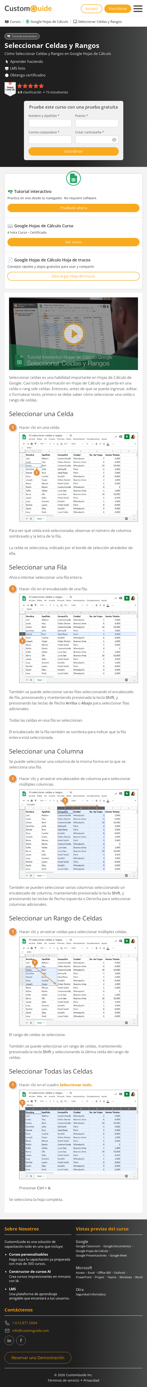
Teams (111, 1277)
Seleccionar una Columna (46, 751)
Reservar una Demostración (38, 1357)
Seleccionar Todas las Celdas (51, 1071)
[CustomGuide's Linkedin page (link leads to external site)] (9, 1340)
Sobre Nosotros (22, 1229)
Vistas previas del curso (102, 1229)
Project (99, 1277)
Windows (125, 1277)
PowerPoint (84, 1277)
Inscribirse (118, 8)
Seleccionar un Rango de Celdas (55, 918)
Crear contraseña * (89, 132)
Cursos (15, 21)
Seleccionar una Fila (38, 567)
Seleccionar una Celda (41, 413)
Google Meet (118, 1255)
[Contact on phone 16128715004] (73, 1323)
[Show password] (114, 140)
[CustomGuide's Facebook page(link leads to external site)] (21, 1340)
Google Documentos (117, 1246)
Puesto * (81, 115)
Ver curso (73, 241)
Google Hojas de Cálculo (49, 21)
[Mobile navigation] (137, 8)
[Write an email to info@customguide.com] (73, 1330)
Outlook (119, 1273)
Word (138, 1277)
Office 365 (104, 1273)
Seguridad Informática (91, 1294)
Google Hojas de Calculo (92, 1251)
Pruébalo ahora (73, 207)
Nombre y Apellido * (43, 115)
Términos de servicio (63, 1380)
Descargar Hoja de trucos (73, 276)
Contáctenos (19, 1310)
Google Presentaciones (91, 1255)
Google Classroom (88, 1246)
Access (80, 1273)
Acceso (92, 8)
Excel (91, 1273)
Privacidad (91, 1380)
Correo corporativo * (43, 132)
